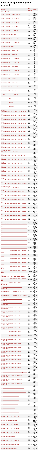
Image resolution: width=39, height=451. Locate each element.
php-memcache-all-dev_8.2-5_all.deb (10, 38)
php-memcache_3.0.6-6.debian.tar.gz (10, 444)
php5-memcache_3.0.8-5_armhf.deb (10, 396)
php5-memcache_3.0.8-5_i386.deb (9, 404)
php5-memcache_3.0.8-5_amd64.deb (10, 416)
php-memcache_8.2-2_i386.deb (9, 90)
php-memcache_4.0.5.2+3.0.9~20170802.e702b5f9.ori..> (13, 275)
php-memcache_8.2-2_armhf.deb (9, 54)
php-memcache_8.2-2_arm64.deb (9, 82)
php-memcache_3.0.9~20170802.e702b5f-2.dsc (12, 291)
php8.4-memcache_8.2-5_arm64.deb (10, 22)
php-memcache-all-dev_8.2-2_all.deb (10, 86)
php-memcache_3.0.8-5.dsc (8, 408)
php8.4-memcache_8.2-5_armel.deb (10, 18)
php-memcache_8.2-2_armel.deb (9, 78)
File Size (29, 9)
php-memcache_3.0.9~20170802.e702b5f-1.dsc (12, 335)
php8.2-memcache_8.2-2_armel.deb (10, 70)
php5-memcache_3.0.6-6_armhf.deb (10, 428)
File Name (3, 9)
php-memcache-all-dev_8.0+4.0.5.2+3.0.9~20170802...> (10, 151)
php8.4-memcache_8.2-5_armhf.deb (10, 26)
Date (34, 9)
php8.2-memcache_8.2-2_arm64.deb (10, 74)
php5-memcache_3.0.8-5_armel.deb (10, 400)
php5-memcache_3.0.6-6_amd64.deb (10, 440)
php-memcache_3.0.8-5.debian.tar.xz (10, 412)
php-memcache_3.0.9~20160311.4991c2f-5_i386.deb (14, 372)
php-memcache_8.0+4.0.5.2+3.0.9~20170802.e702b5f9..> (14, 115)
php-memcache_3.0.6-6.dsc (8, 436)
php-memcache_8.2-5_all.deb (8, 34)
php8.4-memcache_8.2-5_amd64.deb (10, 42)
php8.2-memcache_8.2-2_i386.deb (9, 94)
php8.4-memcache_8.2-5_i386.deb (9, 30)
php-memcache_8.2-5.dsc (7, 46)
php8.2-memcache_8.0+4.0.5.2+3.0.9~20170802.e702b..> (13, 111)
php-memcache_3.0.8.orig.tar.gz (9, 420)
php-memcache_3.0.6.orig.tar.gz (9, 448)
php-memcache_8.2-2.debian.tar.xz (9, 106)
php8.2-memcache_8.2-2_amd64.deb (10, 62)
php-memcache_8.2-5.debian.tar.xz (9, 50)
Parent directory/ (5, 11)
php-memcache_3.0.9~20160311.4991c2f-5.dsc (12, 388)
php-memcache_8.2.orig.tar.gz (8, 98)
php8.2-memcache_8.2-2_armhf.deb (10, 58)
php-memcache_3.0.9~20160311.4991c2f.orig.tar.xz (13, 392)
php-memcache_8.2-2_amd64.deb (9, 66)
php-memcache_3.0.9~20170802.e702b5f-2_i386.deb (14, 295)
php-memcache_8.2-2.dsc (7, 102)
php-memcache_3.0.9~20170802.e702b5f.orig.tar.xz (13, 331)
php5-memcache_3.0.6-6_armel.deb (10, 432)
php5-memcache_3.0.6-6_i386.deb (9, 424)
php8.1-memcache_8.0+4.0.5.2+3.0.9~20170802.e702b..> (13, 163)
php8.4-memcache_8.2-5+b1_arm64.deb (11, 14)
